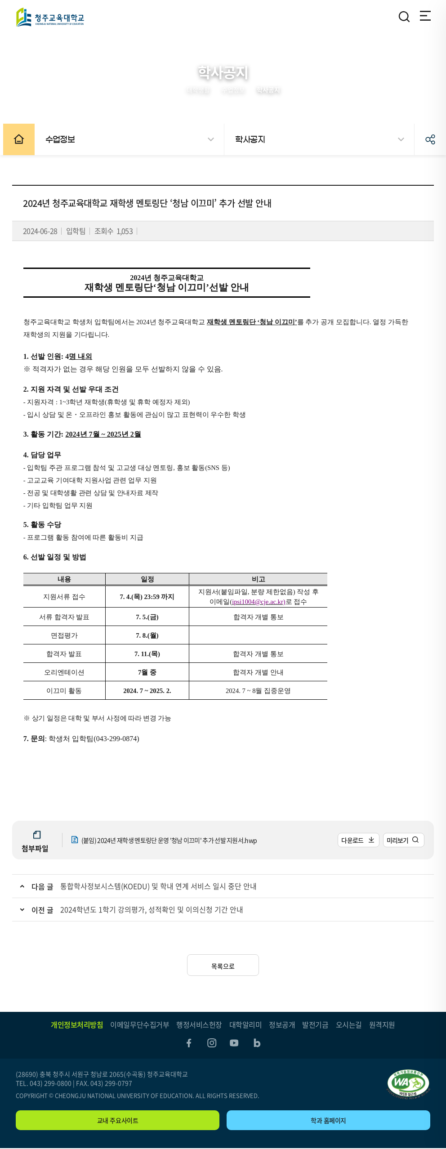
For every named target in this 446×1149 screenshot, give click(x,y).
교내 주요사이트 (117, 1121)
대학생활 (198, 89)
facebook (188, 1043)
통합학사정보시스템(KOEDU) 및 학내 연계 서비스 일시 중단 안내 (162, 886)
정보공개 (282, 1024)
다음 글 (46, 886)
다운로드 (349, 840)
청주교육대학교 (50, 17)
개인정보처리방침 (77, 1024)
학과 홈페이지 (328, 1121)
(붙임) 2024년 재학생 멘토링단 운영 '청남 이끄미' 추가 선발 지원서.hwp (172, 840)
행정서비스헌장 (199, 1024)
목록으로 (223, 965)
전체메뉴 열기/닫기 (424, 16)
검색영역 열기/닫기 (404, 16)
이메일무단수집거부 (139, 1024)
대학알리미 (245, 1024)
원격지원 (382, 1024)
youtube (235, 1043)
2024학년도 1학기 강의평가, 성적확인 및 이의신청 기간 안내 (155, 909)
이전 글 (46, 909)
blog (258, 1043)
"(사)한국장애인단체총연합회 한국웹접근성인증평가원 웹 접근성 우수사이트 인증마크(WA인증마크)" (408, 1085)
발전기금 (315, 1024)
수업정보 (233, 89)
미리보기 (394, 840)
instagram (211, 1043)
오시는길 (349, 1024)
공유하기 (430, 139)
